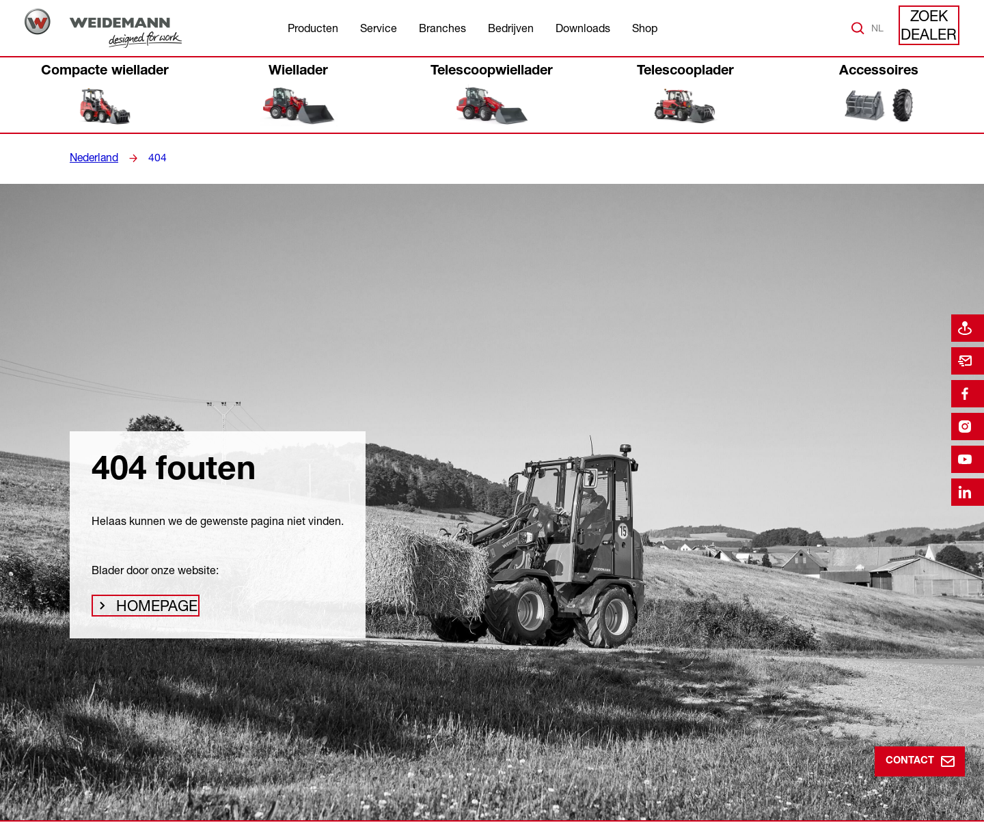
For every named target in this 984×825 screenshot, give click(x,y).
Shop (644, 28)
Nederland (92, 157)
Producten (313, 28)
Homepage (152, 609)
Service (378, 28)
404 (153, 157)
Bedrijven (511, 28)
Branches (442, 28)
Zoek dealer (929, 27)
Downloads (583, 28)
